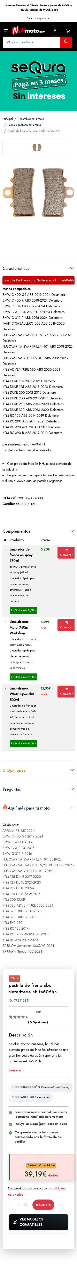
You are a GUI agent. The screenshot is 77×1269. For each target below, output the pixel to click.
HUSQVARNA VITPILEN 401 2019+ (28, 871)
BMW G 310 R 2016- (17, 853)
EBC (38, 1012)
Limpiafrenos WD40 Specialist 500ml (22, 694)
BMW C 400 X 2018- (17, 842)
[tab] (36, 147)
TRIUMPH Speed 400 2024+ (23, 951)
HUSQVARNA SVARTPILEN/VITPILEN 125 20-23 (38, 865)
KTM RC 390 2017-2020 (20, 940)
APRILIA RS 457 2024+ (19, 830)
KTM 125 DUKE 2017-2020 (21, 876)
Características (16, 269)
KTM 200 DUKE (13, 899)
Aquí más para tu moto (26, 807)
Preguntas (12, 789)
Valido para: (10, 824)
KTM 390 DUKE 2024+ (18, 917)
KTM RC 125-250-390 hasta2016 (25, 934)
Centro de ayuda (36, 18)
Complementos (16, 531)
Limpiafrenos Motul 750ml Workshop (19, 627)
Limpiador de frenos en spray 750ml (21, 555)
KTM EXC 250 (12, 922)
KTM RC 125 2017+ (16, 928)
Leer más (15, 1070)
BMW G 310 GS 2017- (18, 848)
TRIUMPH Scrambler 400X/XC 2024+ (29, 945)
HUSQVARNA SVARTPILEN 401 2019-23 (32, 859)
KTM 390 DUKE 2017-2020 (21, 911)
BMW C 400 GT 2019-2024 (22, 836)
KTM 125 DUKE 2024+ (18, 888)
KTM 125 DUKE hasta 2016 (21, 894)
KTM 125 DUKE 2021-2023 (21, 882)
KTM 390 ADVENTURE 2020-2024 (27, 905)
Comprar (66, 552)
